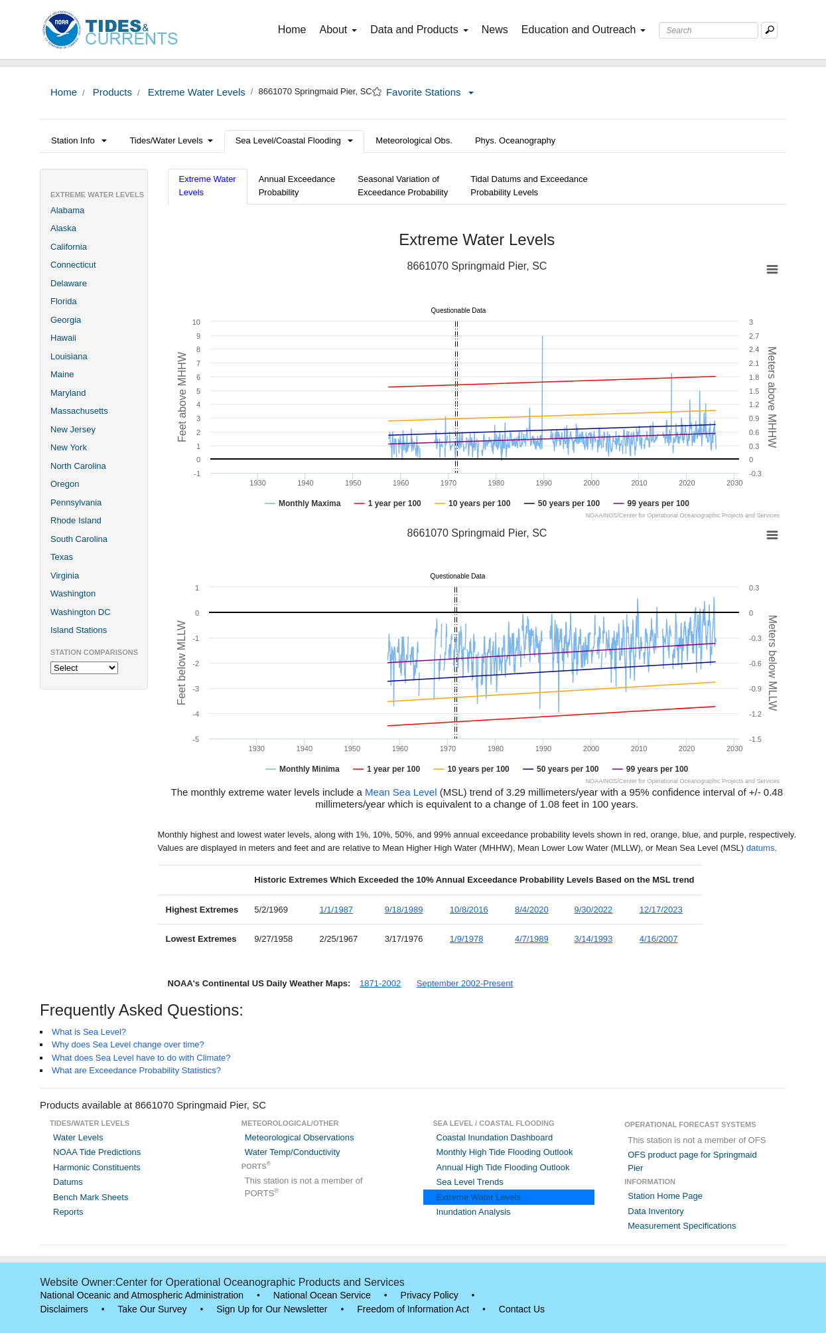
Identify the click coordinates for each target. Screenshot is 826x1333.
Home (295, 28)
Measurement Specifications (682, 1226)
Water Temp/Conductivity (292, 1152)
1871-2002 (380, 983)
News (495, 29)
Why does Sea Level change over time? (128, 1044)
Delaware (68, 283)
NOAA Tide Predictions (97, 1152)
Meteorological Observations (299, 1137)
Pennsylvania (76, 502)
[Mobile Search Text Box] (769, 30)
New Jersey (73, 429)
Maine (62, 374)
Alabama (67, 210)
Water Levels (78, 1137)
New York (68, 447)
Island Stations (78, 630)
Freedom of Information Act (413, 1309)
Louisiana (69, 356)
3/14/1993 (594, 939)
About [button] (338, 29)
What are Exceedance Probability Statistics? (136, 1070)
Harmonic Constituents (97, 1167)
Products (111, 92)
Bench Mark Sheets (90, 1197)
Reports (68, 1212)
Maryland (68, 393)
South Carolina (78, 539)
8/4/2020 (532, 910)
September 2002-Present (465, 983)
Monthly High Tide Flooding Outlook (505, 1152)
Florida (63, 301)
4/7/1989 (532, 939)
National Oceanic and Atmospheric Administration (142, 1295)
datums (760, 848)
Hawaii (63, 338)
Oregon (64, 484)
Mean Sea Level (401, 792)
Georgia (65, 320)
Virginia (64, 575)
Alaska (63, 228)
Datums (68, 1182)
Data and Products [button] (419, 29)
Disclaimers (64, 1309)
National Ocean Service (322, 1295)
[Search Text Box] (708, 30)
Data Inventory (656, 1211)
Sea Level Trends (470, 1182)
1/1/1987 (337, 910)
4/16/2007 (659, 939)
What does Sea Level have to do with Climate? (141, 1058)
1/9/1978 (467, 939)
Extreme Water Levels (195, 92)
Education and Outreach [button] (583, 29)
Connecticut (73, 265)
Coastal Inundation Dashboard (495, 1137)
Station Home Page (665, 1196)
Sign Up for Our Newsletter (271, 1309)
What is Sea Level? (89, 1032)
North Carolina (78, 466)
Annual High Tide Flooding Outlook (503, 1167)
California (68, 247)
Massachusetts (79, 411)
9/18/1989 (404, 910)
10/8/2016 (469, 910)
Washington (73, 593)
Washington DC (80, 612)
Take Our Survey (151, 1309)
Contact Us (522, 1309)
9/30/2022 (594, 910)
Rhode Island (76, 520)
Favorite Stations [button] (430, 92)
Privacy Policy (429, 1295)
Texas (61, 557)
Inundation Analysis (474, 1212)
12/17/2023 (661, 910)
